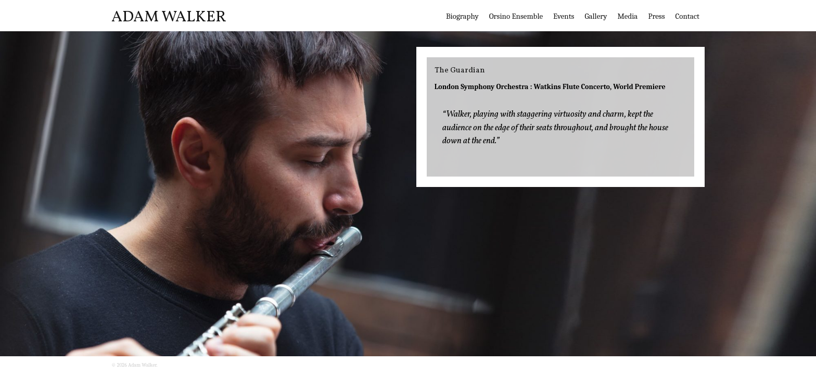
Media (627, 16)
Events (563, 16)
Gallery (595, 16)
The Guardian (460, 70)
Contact (687, 16)
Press (656, 16)
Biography (462, 16)
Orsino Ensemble (516, 16)
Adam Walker (168, 17)
